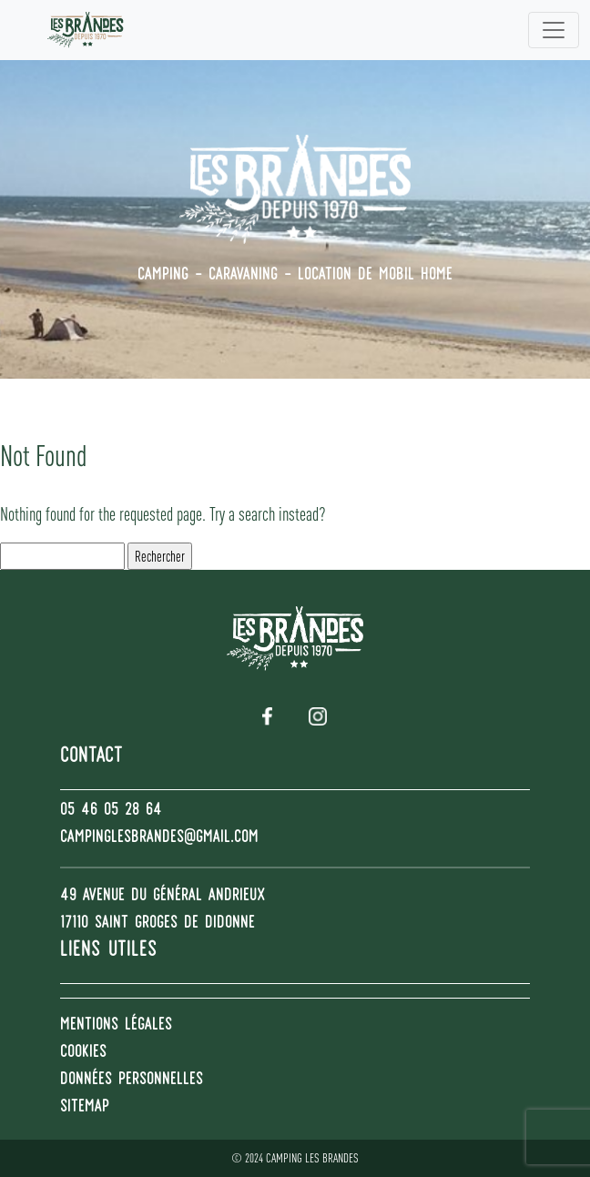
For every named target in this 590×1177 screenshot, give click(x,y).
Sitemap (84, 1108)
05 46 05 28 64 (111, 811)
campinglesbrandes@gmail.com (159, 838)
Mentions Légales (116, 1026)
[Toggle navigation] (553, 30)
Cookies (83, 1053)
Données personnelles (131, 1080)
